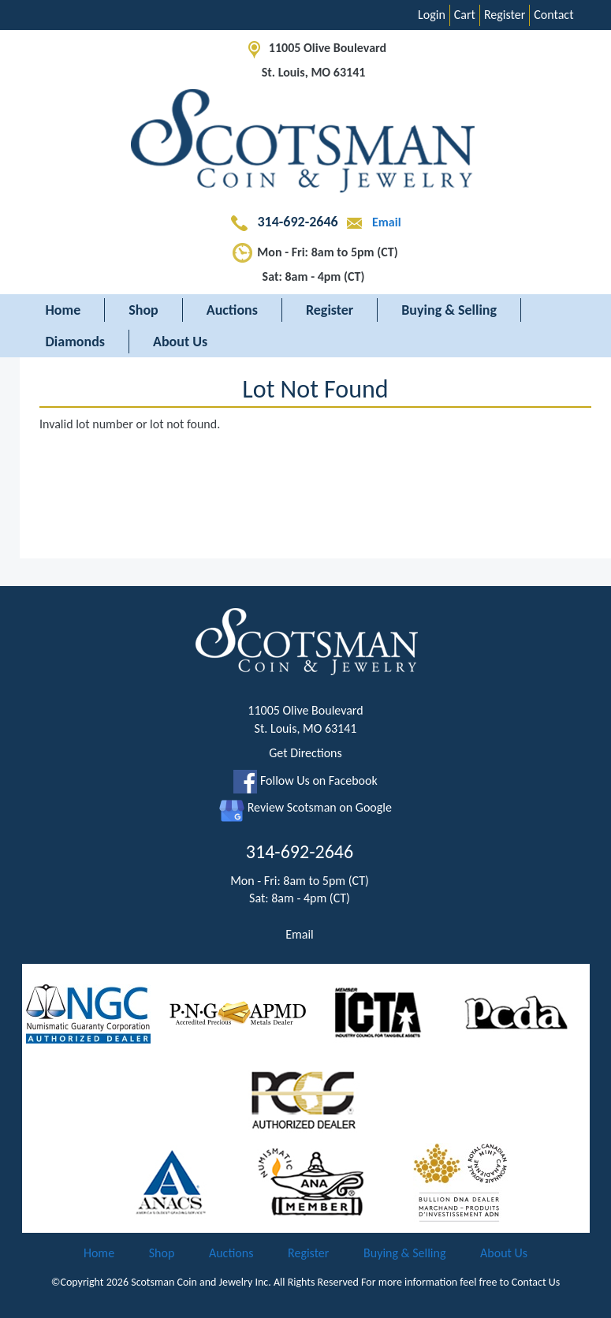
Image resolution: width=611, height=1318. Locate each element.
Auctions (232, 310)
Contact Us (536, 1282)
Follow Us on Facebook (305, 780)
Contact (553, 14)
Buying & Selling (449, 310)
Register (504, 14)
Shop (143, 310)
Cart (464, 14)
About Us (180, 341)
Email (371, 222)
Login (431, 14)
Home (63, 310)
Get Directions (305, 752)
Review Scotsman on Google (305, 807)
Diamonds (75, 341)
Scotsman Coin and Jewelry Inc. (201, 1282)
